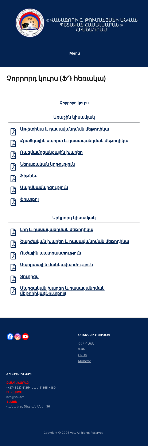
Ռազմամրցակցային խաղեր (51, 152)
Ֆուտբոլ (29, 199)
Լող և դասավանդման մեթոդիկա (56, 230)
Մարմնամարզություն (44, 187)
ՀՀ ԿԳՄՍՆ (86, 343)
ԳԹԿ (81, 349)
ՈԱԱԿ (82, 355)
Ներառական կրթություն (47, 164)
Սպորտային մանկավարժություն (56, 265)
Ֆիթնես (29, 176)
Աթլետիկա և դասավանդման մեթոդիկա (64, 129)
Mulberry (84, 361)
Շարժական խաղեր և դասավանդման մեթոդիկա (74, 241)
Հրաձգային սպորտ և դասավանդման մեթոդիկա (74, 140)
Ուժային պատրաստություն (50, 253)
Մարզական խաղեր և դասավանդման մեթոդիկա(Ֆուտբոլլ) (62, 291)
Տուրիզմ (29, 277)
